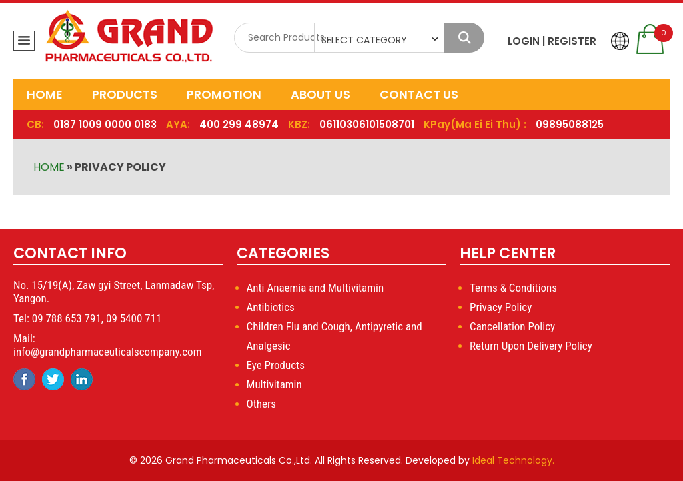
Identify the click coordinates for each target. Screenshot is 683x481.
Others (261, 403)
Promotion (224, 94)
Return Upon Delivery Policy (531, 345)
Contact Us (419, 94)
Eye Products (276, 365)
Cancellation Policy (512, 326)
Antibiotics (271, 307)
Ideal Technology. (513, 460)
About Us (320, 94)
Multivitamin (274, 384)
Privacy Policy (501, 307)
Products (124, 94)
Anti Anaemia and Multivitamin (315, 287)
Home (45, 94)
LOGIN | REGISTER (552, 41)
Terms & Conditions (513, 287)
